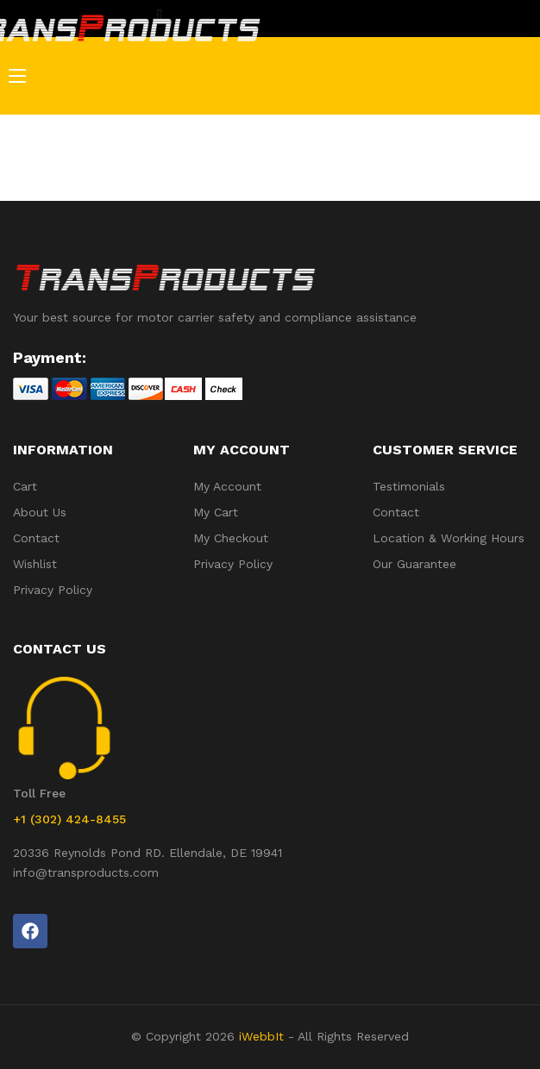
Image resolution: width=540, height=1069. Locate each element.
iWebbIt (261, 1036)
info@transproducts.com (86, 872)
